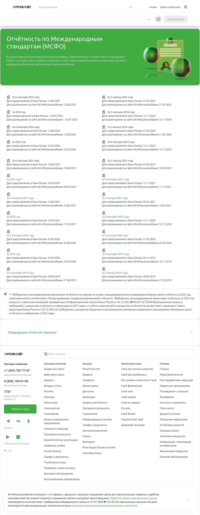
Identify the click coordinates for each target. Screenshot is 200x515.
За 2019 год (13, 254)
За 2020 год (13, 216)
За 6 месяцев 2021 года (20, 198)
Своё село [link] (127, 391)
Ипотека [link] (48, 391)
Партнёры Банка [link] (92, 453)
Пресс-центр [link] (167, 408)
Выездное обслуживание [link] (58, 473)
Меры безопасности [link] (171, 374)
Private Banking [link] (52, 451)
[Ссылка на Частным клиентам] (48, 7)
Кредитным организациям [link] (175, 385)
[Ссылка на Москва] (153, 7)
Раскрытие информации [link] (173, 419)
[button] (149, 19)
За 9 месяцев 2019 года (115, 254)
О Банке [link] (164, 369)
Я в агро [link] (125, 408)
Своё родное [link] (128, 397)
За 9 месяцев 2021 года (115, 179)
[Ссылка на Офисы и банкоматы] (170, 7)
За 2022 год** (15, 179)
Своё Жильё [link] (128, 413)
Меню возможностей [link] (95, 430)
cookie (50, 494)
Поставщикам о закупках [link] (174, 391)
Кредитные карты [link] (54, 369)
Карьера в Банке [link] (169, 430)
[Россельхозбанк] (21, 7)
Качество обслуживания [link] (174, 456)
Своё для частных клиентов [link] (137, 369)
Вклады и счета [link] (52, 385)
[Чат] (158, 19)
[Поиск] (186, 7)
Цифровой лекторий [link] (133, 425)
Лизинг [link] (87, 436)
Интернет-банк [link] (175, 19)
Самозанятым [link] (52, 408)
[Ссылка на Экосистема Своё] (103, 7)
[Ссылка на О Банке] (121, 7)
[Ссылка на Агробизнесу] (83, 7)
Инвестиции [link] (51, 402)
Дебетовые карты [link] (54, 374)
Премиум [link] (49, 397)
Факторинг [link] (89, 441)
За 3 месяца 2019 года (115, 272)
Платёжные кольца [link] (55, 462)
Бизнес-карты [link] (90, 385)
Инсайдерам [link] (167, 397)
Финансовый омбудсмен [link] (174, 451)
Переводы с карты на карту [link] (59, 468)
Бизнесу (87, 363)
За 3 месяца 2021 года (115, 198)
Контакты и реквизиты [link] (173, 402)
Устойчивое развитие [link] (172, 425)
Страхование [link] (51, 413)
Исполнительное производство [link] (62, 479)
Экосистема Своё (131, 363)
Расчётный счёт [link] (91, 369)
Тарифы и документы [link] (56, 456)
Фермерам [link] (89, 397)
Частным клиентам (55, 363)
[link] (20, 408)
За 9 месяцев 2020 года (115, 216)
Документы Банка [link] (170, 413)
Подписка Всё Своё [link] (132, 419)
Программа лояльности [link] (57, 434)
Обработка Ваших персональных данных (133, 498)
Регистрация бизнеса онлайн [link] (99, 447)
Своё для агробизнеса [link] (134, 374)
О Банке (164, 363)
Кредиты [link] (49, 380)
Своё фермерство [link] (131, 385)
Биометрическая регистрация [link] (61, 440)
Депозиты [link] (88, 391)
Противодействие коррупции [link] (176, 380)
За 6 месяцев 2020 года (20, 235)
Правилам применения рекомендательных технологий (104, 505)
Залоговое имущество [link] (172, 436)
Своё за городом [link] (130, 402)
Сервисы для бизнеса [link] (95, 402)
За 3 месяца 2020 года (115, 235)
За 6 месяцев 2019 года (20, 272)
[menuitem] (48, 7)
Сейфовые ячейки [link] (54, 445)
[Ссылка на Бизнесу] (67, 7)
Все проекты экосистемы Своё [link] (138, 380)
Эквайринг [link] (89, 380)
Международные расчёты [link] (97, 419)
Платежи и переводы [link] (56, 428)
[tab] (100, 332)
